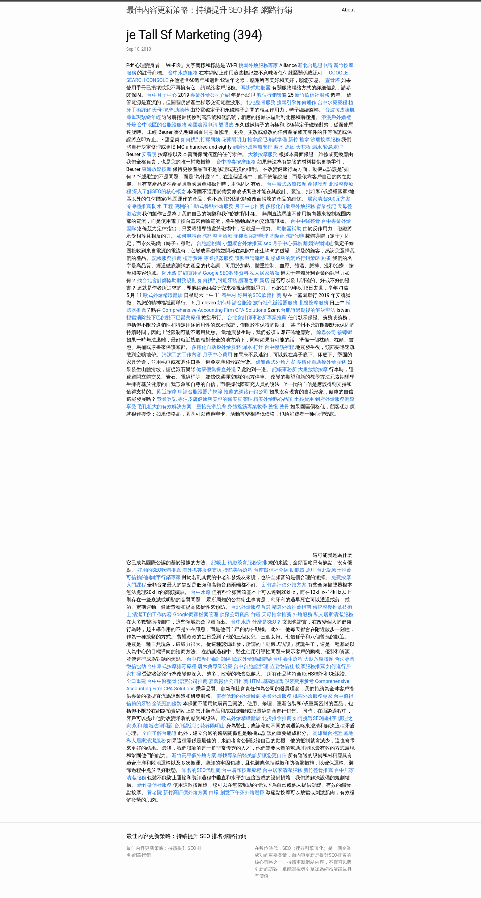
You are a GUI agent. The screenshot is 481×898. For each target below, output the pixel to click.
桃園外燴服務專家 (258, 65)
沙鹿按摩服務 (325, 139)
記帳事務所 (284, 369)
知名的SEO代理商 (201, 770)
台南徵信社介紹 (271, 570)
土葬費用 (304, 399)
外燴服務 (302, 614)
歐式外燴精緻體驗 (163, 295)
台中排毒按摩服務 (236, 162)
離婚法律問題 (318, 243)
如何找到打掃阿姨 (200, 139)
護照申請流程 (249, 258)
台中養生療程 (288, 659)
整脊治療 (222, 236)
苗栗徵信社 (281, 666)
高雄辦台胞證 (327, 733)
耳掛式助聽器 (256, 88)
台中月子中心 (162, 95)
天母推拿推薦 (276, 614)
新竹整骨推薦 (318, 770)
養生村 (229, 295)
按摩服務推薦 (310, 666)
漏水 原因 (284, 147)
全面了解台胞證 (159, 733)
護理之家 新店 (253, 280)
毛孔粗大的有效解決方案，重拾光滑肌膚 (181, 406)
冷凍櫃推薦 (138, 206)
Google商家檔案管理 (195, 614)
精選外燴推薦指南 (291, 607)
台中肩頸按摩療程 (242, 770)
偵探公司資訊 (234, 614)
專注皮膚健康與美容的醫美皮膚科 (215, 399)
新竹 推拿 (298, 139)
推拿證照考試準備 (267, 139)
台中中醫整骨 (305, 221)
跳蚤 (326, 258)
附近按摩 (167, 392)
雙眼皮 (226, 125)
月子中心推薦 (249, 206)
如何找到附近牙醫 (217, 280)
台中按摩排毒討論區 (209, 659)
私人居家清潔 (264, 273)
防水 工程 (162, 206)
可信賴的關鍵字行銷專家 (153, 577)
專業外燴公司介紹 (210, 95)
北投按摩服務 (313, 303)
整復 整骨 (278, 406)
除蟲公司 (326, 332)
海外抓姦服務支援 (202, 570)
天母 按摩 (162, 110)
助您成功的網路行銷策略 (293, 258)
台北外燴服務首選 (251, 607)
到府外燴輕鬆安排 (252, 147)
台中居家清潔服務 (282, 770)
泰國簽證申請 (202, 125)
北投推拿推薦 (277, 718)
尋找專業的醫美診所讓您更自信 (252, 755)
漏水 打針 (252, 347)
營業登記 (326, 206)
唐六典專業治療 (215, 666)
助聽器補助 (289, 228)
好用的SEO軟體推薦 (259, 295)
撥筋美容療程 (238, 570)
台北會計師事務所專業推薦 (257, 317)
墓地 (348, 733)
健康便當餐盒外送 (216, 369)
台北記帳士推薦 (334, 570)
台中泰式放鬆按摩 (287, 184)
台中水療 (201, 592)
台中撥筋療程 (279, 347)
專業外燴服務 (277, 696)
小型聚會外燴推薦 (242, 243)
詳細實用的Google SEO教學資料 (213, 273)
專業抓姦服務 (219, 258)
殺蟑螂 (344, 332)
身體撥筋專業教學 (247, 406)
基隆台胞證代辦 (286, 236)
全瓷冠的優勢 (167, 703)
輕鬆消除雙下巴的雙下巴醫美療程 (163, 317)
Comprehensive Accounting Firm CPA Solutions (214, 310)
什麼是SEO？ (266, 622)
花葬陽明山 (234, 139)
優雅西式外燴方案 (275, 362)
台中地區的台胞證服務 (162, 125)
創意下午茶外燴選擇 (242, 792)
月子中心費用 (217, 355)
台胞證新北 (186, 726)
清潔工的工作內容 (181, 355)
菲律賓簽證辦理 (251, 236)
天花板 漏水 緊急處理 (319, 147)
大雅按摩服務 (263, 154)
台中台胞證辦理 (251, 666)
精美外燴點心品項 (273, 399)
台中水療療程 (333, 102)
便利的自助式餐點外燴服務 (204, 206)
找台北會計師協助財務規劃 (166, 280)
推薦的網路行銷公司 (246, 392)
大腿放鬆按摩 (319, 659)
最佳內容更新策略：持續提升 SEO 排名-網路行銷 (209, 10)
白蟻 (255, 614)
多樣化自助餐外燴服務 (290, 206)
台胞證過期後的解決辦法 (308, 310)
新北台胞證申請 (315, 65)
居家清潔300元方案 (328, 199)
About (348, 10)
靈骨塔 (332, 80)
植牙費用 (193, 258)
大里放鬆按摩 (313, 369)
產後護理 (317, 184)
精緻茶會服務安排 (247, 562)
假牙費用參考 (299, 681)
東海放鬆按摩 (157, 169)
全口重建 (136, 681)
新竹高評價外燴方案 (284, 585)
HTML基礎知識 (266, 681)
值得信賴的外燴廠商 (238, 696)
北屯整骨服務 (261, 102)
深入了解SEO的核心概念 (159, 191)
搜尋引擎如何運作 (296, 102)
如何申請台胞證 (194, 236)
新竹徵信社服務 (312, 95)
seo (267, 243)
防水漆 (169, 273)
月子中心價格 (287, 243)
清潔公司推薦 (193, 681)
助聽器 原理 (303, 570)
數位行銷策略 (272, 95)
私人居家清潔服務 (333, 614)
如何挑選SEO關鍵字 (315, 718)
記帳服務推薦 (167, 258)
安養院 (149, 154)
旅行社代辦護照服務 (275, 303)
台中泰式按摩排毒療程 (172, 666)
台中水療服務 (183, 73)
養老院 (154, 792)
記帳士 (218, 562)
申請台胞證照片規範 (200, 392)
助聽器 (181, 110)
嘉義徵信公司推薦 (228, 681)
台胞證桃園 (208, 243)
